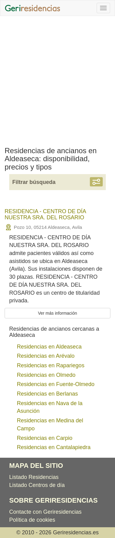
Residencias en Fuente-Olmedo (55, 384)
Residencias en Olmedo (46, 375)
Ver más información (57, 313)
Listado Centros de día (37, 485)
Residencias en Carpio (44, 438)
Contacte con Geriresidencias (45, 512)
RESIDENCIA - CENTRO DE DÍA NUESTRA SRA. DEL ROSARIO (45, 214)
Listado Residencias (34, 477)
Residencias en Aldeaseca (49, 347)
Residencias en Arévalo (46, 356)
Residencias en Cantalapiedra (53, 447)
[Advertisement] (57, 79)
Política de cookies (32, 520)
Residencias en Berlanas (47, 394)
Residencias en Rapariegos (50, 365)
